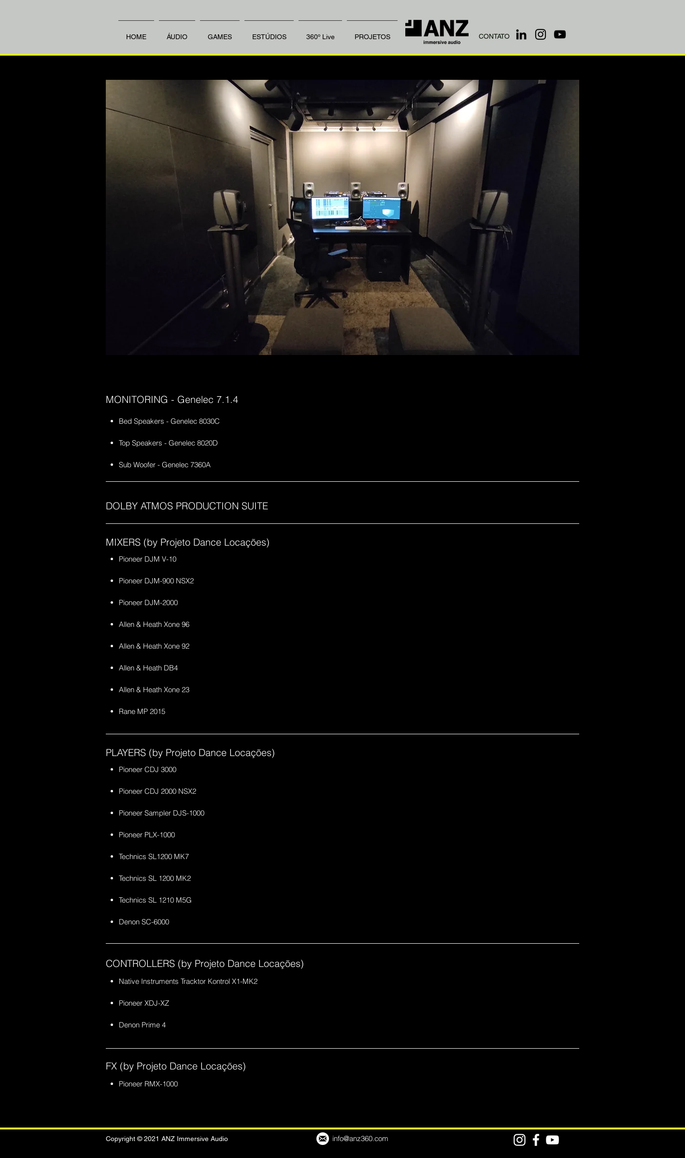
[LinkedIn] (521, 34)
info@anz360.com (360, 1138)
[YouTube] (560, 34)
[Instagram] (540, 34)
